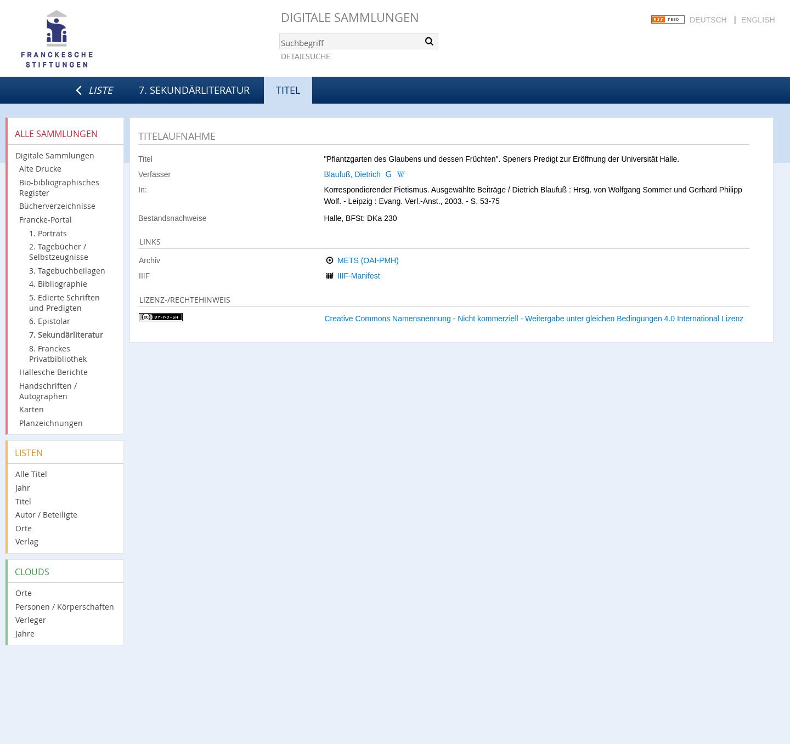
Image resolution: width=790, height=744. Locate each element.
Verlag (26, 541)
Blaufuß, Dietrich (352, 174)
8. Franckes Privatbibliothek (58, 353)
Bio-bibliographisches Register (59, 187)
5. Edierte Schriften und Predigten (64, 302)
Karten (31, 409)
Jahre (25, 633)
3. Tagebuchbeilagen (67, 270)
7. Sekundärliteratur (194, 89)
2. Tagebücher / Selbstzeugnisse (58, 251)
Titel (23, 501)
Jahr (22, 487)
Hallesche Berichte (53, 372)
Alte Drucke (40, 168)
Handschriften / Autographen (48, 390)
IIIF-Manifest (358, 275)
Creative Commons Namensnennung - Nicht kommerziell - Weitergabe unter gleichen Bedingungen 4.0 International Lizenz (533, 318)
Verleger (30, 620)
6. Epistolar (49, 321)
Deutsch (708, 19)
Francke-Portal (45, 219)
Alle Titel (31, 474)
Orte (23, 528)
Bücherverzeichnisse (57, 206)
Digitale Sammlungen (350, 17)
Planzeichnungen (51, 423)
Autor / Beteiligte (46, 514)
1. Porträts (48, 233)
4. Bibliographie (58, 284)
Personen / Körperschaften (64, 606)
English (758, 19)
